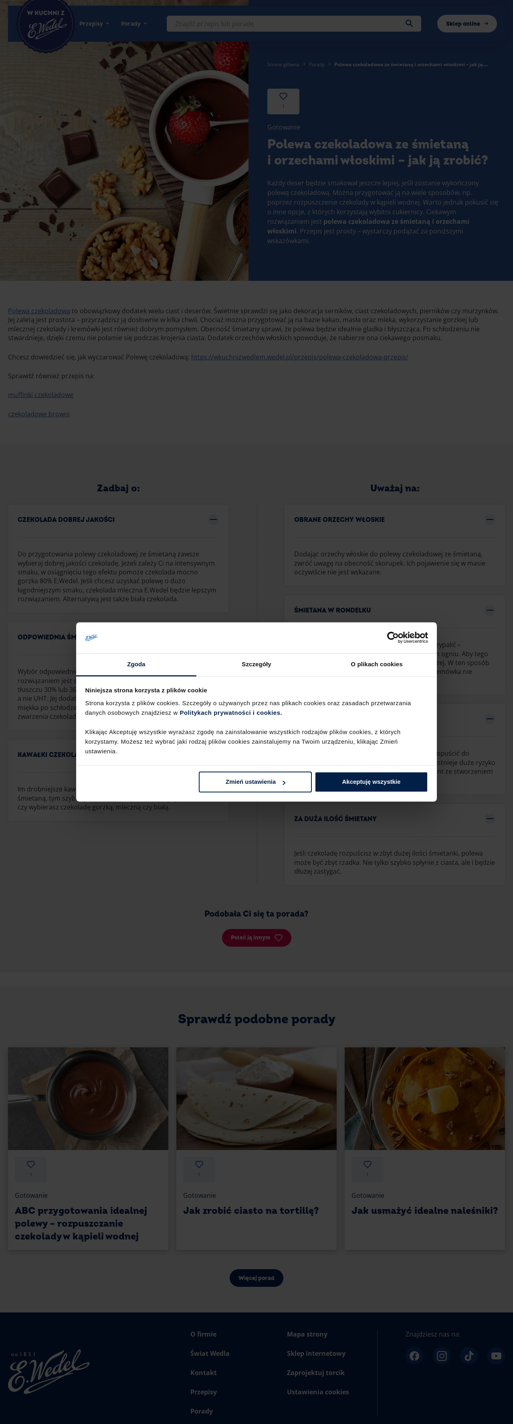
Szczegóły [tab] (256, 664)
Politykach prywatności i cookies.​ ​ (232, 712)
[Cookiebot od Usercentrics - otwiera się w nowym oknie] (393, 638)
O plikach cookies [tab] (376, 664)
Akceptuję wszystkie (371, 782)
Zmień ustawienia (255, 782)
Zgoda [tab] (136, 664)
